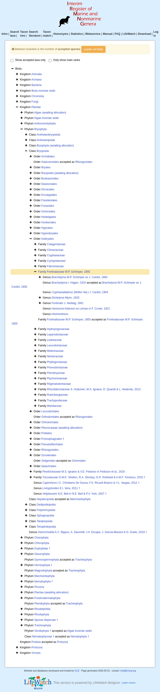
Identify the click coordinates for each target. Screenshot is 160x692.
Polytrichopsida (46, 510)
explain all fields (93, 49)
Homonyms (60, 33)
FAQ (117, 33)
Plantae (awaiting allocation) (51, 592)
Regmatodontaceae (59, 383)
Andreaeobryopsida (48, 134)
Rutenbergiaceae (57, 394)
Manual (107, 33)
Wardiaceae (54, 406)
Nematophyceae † (43, 636)
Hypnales (47, 227)
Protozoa (62, 642)
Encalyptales (49, 194)
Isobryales (47, 238)
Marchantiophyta (80, 499)
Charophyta (41, 537)
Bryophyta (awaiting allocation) (55, 145)
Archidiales (48, 156)
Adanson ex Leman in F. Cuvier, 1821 (81, 308)
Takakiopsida (44, 521)
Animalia (36, 74)
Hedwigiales (48, 217)
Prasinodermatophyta (47, 598)
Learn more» (128, 682)
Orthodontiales (50, 416)
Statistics (77, 33)
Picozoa (39, 587)
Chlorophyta (41, 543)
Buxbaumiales (49, 178)
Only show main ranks (64, 60)
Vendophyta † (42, 630)
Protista (36, 642)
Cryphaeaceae (56, 255)
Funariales (47, 205)
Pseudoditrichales (52, 444)
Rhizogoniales (83, 162)
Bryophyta (40, 129)
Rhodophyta (41, 614)
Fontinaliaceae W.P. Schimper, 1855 (69, 319)
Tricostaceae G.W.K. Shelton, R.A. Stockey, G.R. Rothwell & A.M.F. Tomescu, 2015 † (93, 477)
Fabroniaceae (55, 266)
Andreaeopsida (45, 140)
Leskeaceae (54, 340)
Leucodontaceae (57, 345)
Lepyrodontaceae (57, 334)
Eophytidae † (42, 548)
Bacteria (36, 85)
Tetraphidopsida (46, 526)
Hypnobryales (49, 233)
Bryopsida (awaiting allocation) (59, 173)
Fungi (34, 101)
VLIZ (77, 670)
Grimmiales (48, 211)
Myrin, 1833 (65, 297)
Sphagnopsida (45, 515)
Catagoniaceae (56, 244)
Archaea (36, 79)
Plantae (36, 107)
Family (42, 271)
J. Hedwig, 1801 (68, 303)
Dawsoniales (49, 184)
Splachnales (48, 466)
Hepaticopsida (45, 499)
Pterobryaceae (56, 373)
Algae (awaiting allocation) (50, 112)
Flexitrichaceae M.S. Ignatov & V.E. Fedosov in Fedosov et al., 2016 (83, 471)
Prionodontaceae (57, 367)
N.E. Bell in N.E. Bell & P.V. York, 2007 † (74, 493)
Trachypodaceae (57, 400)
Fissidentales (49, 200)
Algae (46, 118)
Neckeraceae (55, 356)
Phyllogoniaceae (57, 362)
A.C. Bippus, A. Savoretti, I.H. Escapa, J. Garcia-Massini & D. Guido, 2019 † (92, 532)
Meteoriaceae (55, 350)
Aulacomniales (50, 162)
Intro (5, 33)
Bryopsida (43, 151)
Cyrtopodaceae (56, 260)
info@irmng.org (128, 670)
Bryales (45, 167)
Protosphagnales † (52, 438)
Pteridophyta (42, 603)
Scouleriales (48, 455)
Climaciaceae (55, 250)
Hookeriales (48, 222)
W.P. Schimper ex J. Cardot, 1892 (80, 277)
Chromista (37, 96)
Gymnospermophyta (46, 559)
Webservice (93, 33)
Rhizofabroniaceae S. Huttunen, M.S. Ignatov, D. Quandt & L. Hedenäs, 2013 (94, 389)
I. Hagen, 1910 (69, 282)
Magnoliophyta (43, 570)
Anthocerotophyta (45, 123)
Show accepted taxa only (27, 60)
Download (144, 33)
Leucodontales (50, 411)
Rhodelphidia (42, 609)
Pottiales (46, 433)
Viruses (36, 652)
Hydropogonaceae (58, 329)
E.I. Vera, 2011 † (61, 488)
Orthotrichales (49, 422)
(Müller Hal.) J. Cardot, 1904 (80, 292)
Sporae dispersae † (46, 620)
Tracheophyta (83, 559)
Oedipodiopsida (46, 504)
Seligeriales (48, 460)
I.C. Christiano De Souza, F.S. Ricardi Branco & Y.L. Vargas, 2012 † (90, 482)
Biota (43, 90)
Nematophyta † (43, 581)
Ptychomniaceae (57, 378)
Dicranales (47, 189)
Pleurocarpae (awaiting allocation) (62, 427)
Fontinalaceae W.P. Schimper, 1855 (68, 271)
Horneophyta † (43, 565)
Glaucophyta (42, 554)
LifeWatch (129, 33)
